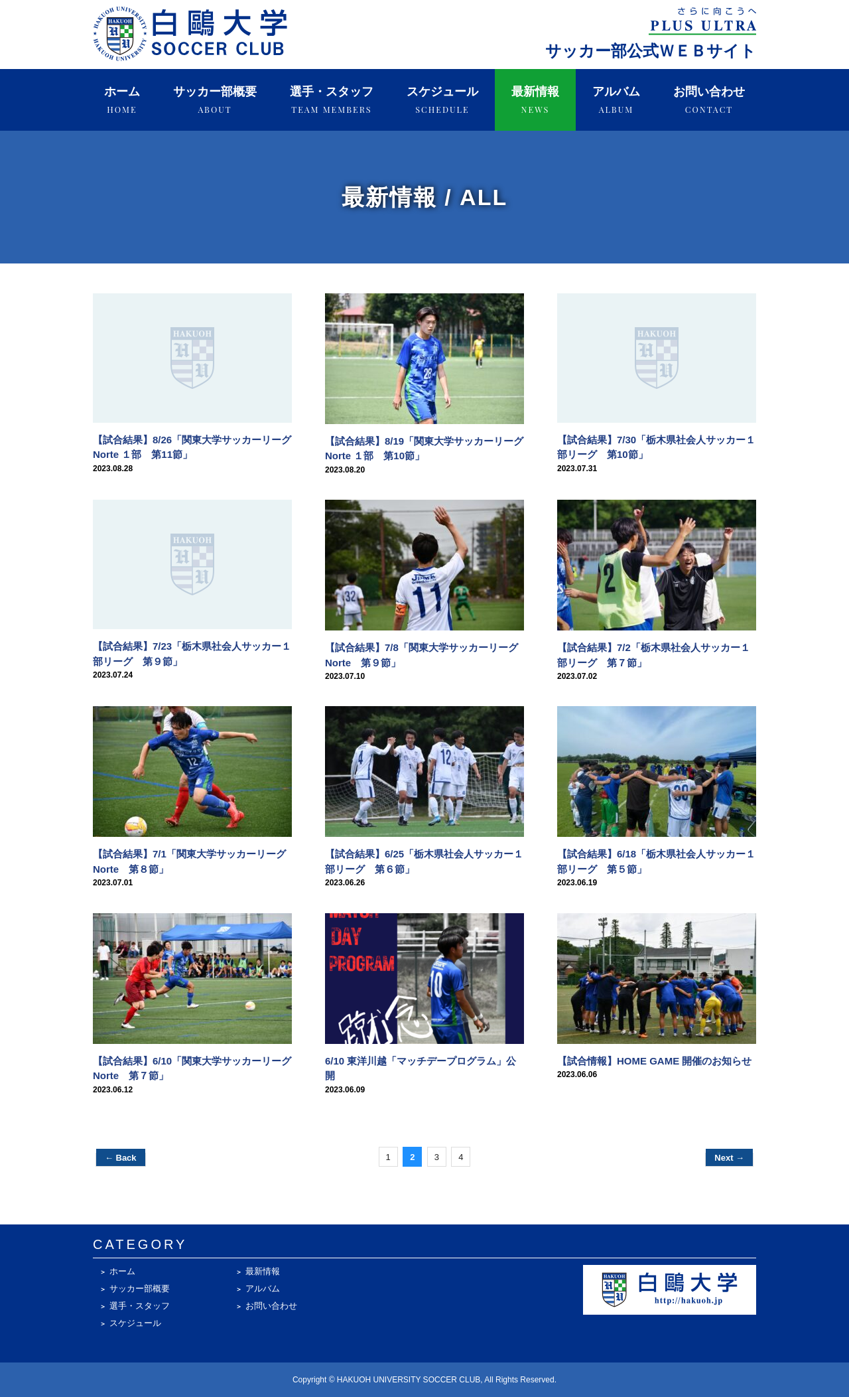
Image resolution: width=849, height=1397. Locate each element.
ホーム (122, 100)
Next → (729, 1158)
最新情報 (535, 100)
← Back (121, 1158)
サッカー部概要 (215, 100)
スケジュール (442, 100)
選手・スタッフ (331, 100)
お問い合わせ (709, 100)
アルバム (616, 100)
